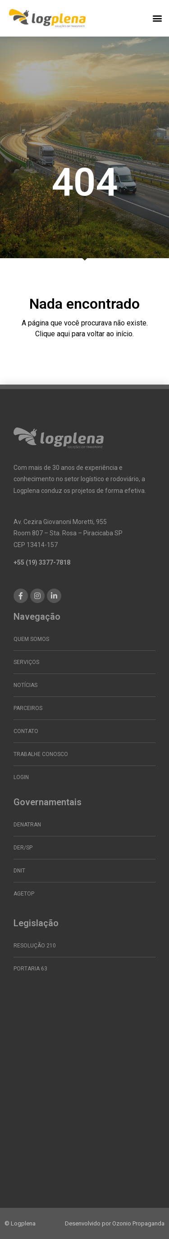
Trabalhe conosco (41, 754)
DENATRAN (27, 824)
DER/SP (23, 848)
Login (21, 777)
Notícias (25, 685)
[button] (157, 18)
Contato (26, 731)
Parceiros (28, 708)
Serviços (26, 662)
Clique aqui (52, 333)
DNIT (19, 871)
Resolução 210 (35, 945)
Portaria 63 (30, 968)
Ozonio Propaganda (138, 1223)
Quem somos (31, 639)
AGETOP (24, 894)
